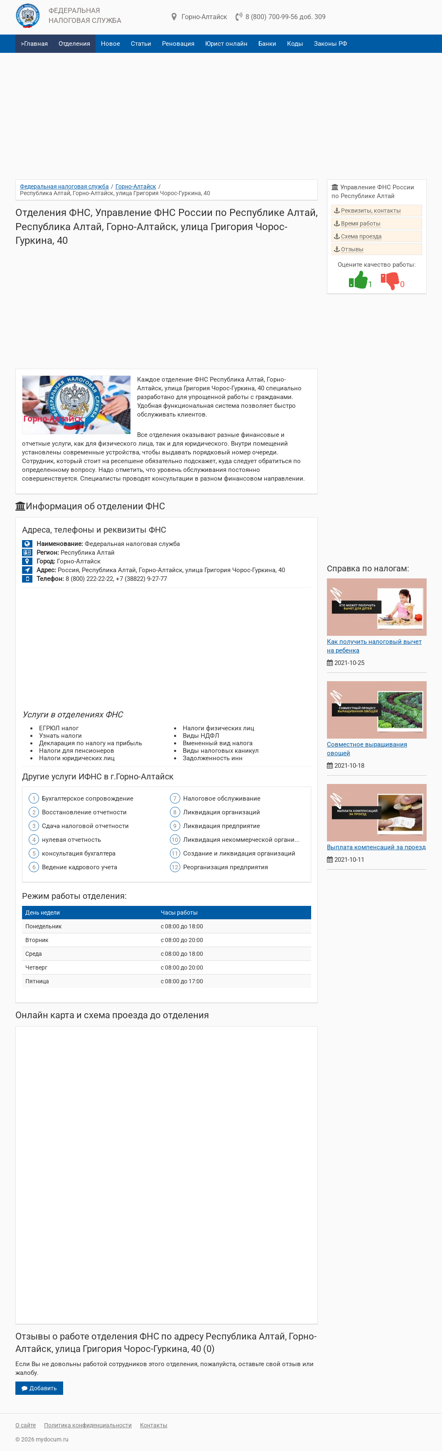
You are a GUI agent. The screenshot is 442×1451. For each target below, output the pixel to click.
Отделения (74, 43)
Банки (267, 43)
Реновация (178, 43)
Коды (295, 43)
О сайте (25, 1425)
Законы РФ (330, 43)
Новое (110, 43)
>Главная (34, 43)
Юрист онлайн (226, 43)
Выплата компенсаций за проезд (376, 847)
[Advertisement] (221, 113)
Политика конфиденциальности (88, 1425)
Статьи (141, 43)
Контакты (153, 1425)
